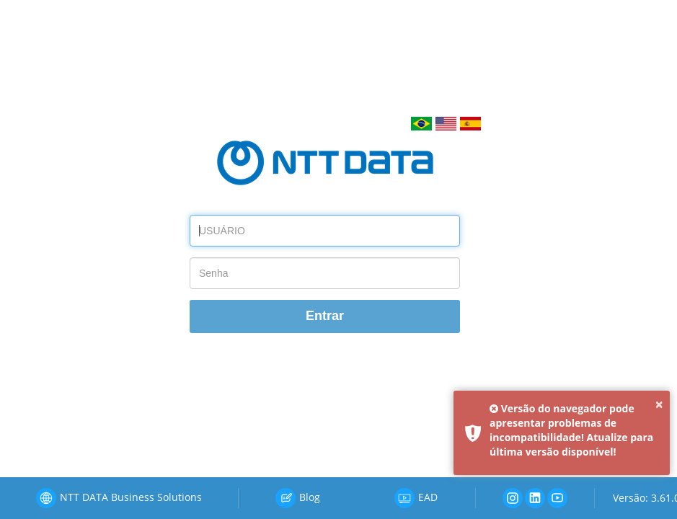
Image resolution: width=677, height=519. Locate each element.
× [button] (659, 404)
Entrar (325, 316)
